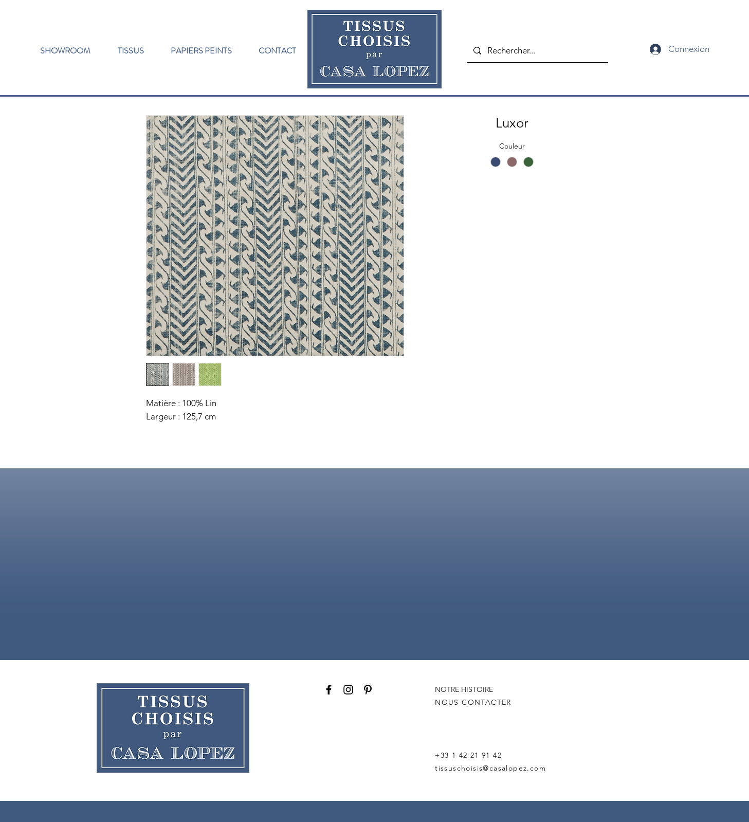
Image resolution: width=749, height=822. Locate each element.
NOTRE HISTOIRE (464, 689)
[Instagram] (348, 689)
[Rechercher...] (537, 50)
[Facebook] (328, 689)
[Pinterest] (367, 689)
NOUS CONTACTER (473, 702)
